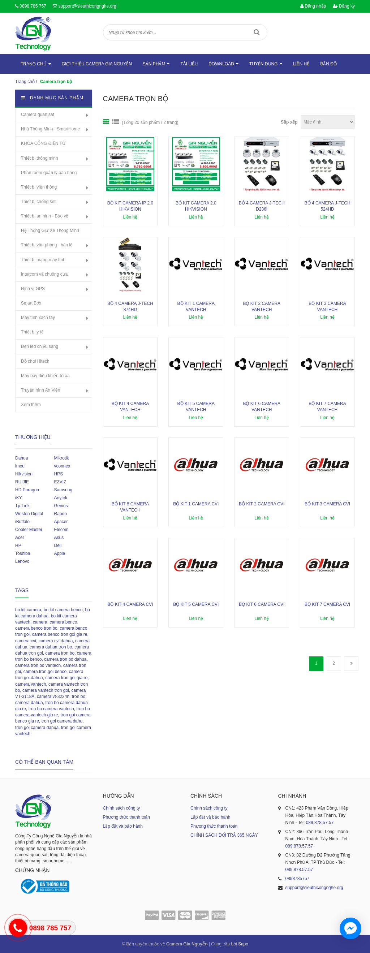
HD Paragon (27, 489)
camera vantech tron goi (45, 690)
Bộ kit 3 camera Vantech (327, 306)
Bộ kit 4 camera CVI (130, 604)
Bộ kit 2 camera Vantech (261, 306)
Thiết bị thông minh (39, 158)
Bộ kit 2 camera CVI (261, 503)
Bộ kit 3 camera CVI (327, 503)
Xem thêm (31, 404)
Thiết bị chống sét (38, 201)
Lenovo (22, 561)
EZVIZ (60, 481)
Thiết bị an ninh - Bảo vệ (44, 216)
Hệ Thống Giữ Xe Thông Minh (50, 230)
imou (20, 466)
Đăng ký (344, 6)
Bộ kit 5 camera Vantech (196, 406)
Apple (59, 553)
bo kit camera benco (63, 609)
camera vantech (30, 684)
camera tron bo (59, 653)
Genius (61, 505)
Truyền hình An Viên (40, 390)
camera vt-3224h (53, 696)
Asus (59, 537)
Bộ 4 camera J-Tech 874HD (130, 306)
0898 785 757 (33, 6)
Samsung (63, 489)
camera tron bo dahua (65, 659)
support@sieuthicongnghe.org (87, 6)
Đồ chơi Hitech (35, 361)
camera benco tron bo (36, 628)
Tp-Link (22, 505)
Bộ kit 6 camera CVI (261, 604)
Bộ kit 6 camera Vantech (261, 406)
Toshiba (22, 553)
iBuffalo (22, 521)
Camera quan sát (37, 114)
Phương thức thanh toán (126, 817)
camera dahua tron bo (51, 647)
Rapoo (60, 513)
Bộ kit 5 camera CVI (196, 604)
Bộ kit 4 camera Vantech (130, 406)
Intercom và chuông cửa (44, 274)
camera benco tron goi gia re (59, 634)
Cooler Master (28, 529)
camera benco (63, 622)
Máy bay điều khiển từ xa (45, 375)
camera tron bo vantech (38, 665)
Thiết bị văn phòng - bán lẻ (47, 244)
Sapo (243, 943)
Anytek (60, 497)
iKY (18, 497)
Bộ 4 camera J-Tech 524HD (327, 206)
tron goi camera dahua (37, 727)
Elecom (61, 529)
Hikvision (24, 473)
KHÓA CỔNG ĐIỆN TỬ (43, 143)
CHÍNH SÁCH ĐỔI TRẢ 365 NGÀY (224, 835)
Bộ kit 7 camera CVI (327, 604)
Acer (19, 537)
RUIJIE (22, 481)
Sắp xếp (289, 122)
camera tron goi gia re (66, 677)
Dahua (21, 458)
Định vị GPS (33, 288)
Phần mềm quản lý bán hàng (49, 172)
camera (40, 622)
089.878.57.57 (320, 822)
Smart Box (31, 303)
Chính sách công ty (121, 808)
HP (18, 545)
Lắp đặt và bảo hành (123, 826)
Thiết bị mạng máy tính (43, 259)
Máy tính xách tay (38, 317)
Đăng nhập (313, 6)
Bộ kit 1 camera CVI (196, 503)
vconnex (62, 466)
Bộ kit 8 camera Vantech (130, 507)
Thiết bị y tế (32, 332)
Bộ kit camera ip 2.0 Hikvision (130, 206)
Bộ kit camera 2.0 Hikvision (196, 206)
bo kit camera (28, 609)
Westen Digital (29, 513)
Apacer (61, 521)
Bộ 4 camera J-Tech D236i (262, 206)
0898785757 (297, 878)
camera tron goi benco (44, 671)
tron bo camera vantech (51, 708)
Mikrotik (61, 458)
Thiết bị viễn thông (39, 187)
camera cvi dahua (56, 640)
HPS (58, 473)
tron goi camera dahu (62, 721)
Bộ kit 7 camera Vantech (327, 406)
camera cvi (25, 640)
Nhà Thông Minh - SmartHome (50, 128)
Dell (57, 545)
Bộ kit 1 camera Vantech (196, 306)
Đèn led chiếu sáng (39, 346)
